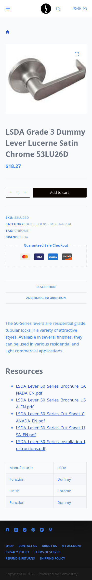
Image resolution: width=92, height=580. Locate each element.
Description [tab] (46, 287)
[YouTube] (42, 530)
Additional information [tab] (46, 298)
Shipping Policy (52, 559)
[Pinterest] (33, 530)
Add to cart (59, 192)
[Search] (58, 9)
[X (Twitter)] (16, 530)
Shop (10, 546)
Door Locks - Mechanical (49, 224)
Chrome (21, 230)
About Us (49, 546)
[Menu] (8, 8)
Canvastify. (69, 573)
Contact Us (27, 546)
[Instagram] (24, 530)
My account (72, 546)
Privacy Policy (17, 552)
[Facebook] (7, 530)
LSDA (24, 237)
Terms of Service (47, 552)
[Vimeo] (50, 530)
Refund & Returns (20, 559)
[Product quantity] (18, 193)
